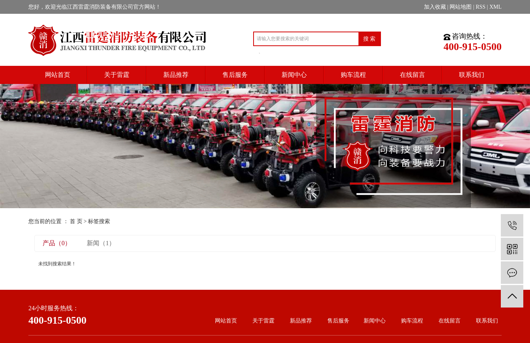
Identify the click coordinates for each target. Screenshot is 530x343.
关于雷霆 (263, 321)
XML (495, 7)
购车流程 (412, 321)
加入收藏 (435, 7)
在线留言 (450, 321)
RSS (480, 7)
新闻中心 (375, 321)
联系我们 (487, 321)
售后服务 (338, 321)
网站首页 (226, 321)
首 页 (76, 221)
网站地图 (461, 7)
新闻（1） (101, 243)
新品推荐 (301, 321)
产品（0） (57, 243)
